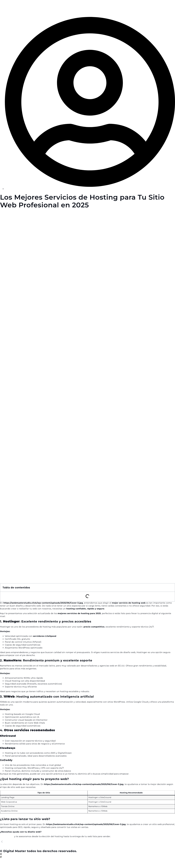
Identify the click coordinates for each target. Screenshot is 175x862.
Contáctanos (7, 836)
